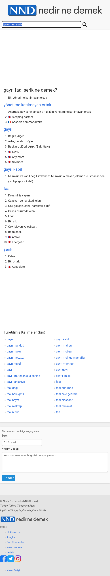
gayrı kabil (13, 169)
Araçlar (11, 537)
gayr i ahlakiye (16, 382)
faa (58, 412)
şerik (8, 249)
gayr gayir (62, 369)
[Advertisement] (55, 59)
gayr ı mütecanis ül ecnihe (23, 376)
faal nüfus (13, 412)
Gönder (8, 478)
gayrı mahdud (15, 345)
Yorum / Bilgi (10, 449)
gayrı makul (14, 351)
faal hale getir (15, 394)
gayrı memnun (65, 363)
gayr (9, 369)
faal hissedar (64, 400)
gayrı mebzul (64, 351)
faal (7, 188)
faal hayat (13, 400)
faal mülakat (64, 406)
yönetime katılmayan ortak (27, 104)
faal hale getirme (66, 394)
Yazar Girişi (13, 570)
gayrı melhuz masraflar (70, 357)
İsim (5, 436)
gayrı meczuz (15, 357)
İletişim (11, 552)
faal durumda (64, 388)
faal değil (12, 388)
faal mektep (14, 406)
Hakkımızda (13, 532)
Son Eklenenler (15, 542)
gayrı (8, 129)
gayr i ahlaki (63, 376)
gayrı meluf (14, 363)
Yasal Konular (15, 547)
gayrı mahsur (64, 345)
